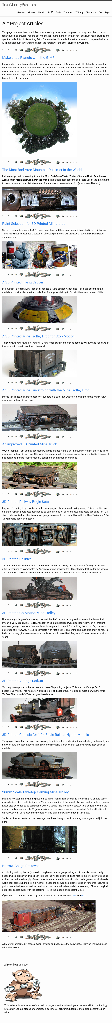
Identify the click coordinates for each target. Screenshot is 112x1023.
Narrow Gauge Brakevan (21, 866)
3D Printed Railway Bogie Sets (25, 502)
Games (21, 12)
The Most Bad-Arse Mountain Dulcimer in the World (42, 170)
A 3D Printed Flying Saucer (22, 282)
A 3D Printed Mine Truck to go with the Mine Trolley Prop (46, 390)
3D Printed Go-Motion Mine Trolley (28, 613)
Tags (107, 12)
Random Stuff (45, 12)
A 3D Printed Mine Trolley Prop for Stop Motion (38, 336)
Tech (58, 12)
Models (31, 12)
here (74, 895)
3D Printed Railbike (17, 559)
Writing (79, 12)
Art (100, 12)
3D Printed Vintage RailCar (22, 681)
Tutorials (68, 12)
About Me (91, 12)
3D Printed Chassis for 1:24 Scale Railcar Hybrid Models (45, 735)
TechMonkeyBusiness (19, 4)
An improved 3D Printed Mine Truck (29, 444)
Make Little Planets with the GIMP (28, 58)
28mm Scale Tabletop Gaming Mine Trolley (35, 792)
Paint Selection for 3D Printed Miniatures (33, 224)
